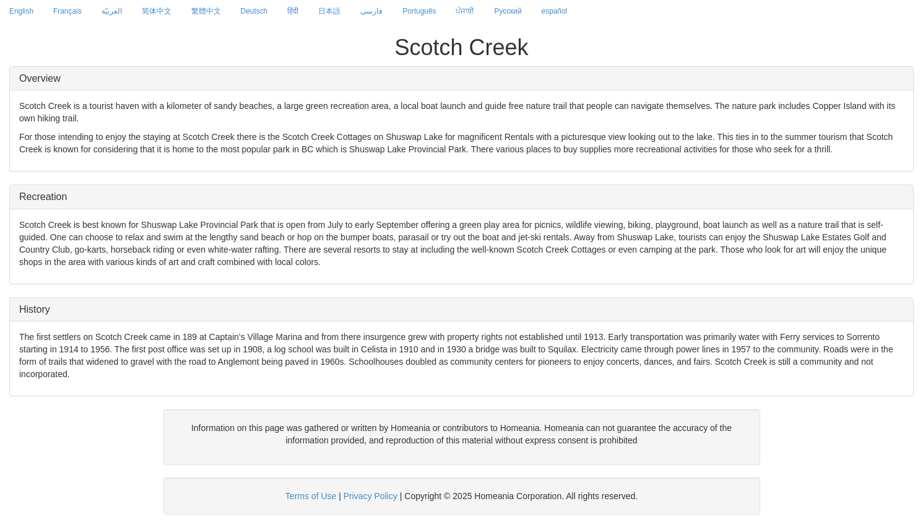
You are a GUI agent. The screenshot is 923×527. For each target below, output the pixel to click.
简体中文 (156, 11)
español (555, 11)
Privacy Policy (370, 496)
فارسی (371, 11)
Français (67, 11)
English (21, 11)
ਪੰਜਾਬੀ (465, 11)
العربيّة (112, 11)
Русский (507, 11)
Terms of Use (310, 496)
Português (419, 11)
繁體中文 (206, 11)
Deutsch (254, 11)
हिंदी (292, 11)
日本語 (329, 11)
